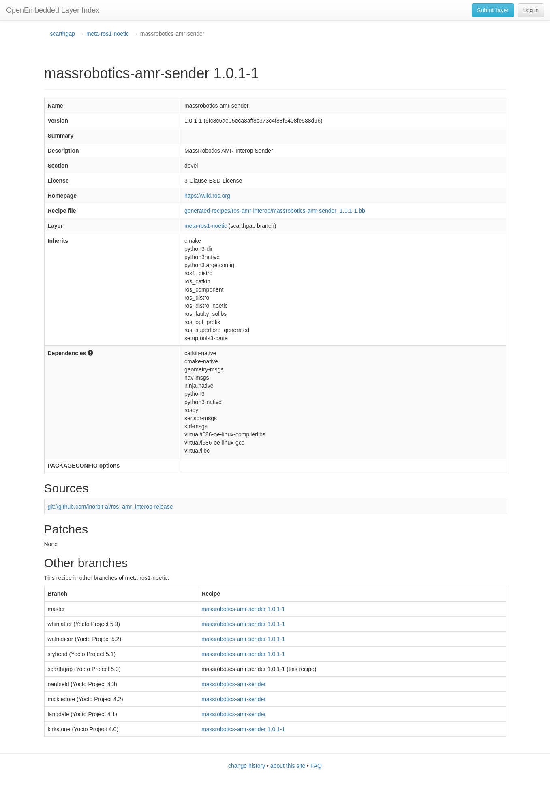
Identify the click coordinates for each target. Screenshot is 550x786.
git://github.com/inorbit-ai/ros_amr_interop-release (110, 506)
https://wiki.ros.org (207, 195)
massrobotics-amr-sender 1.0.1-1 (243, 609)
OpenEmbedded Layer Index (52, 10)
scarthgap (62, 33)
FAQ (316, 765)
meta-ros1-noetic (107, 33)
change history (246, 765)
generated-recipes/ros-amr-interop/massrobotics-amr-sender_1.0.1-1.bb (274, 210)
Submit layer (493, 10)
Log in (531, 10)
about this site (287, 765)
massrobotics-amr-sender (233, 684)
